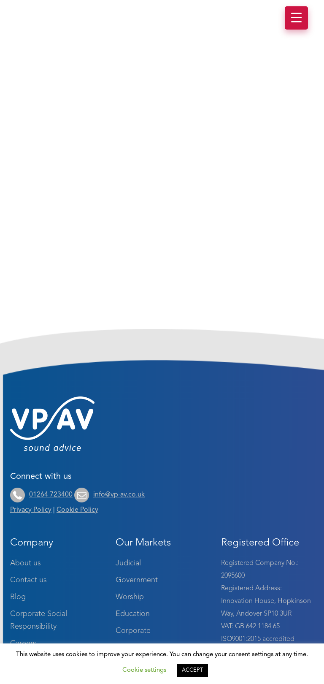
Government (137, 580)
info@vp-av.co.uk (109, 494)
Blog (18, 597)
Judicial (128, 563)
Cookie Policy (77, 510)
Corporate (133, 631)
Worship (130, 597)
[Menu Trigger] (296, 18)
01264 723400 (41, 494)
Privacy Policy (30, 510)
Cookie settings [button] (144, 670)
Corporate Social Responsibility (38, 620)
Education (133, 614)
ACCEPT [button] (192, 670)
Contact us (28, 580)
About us (25, 563)
